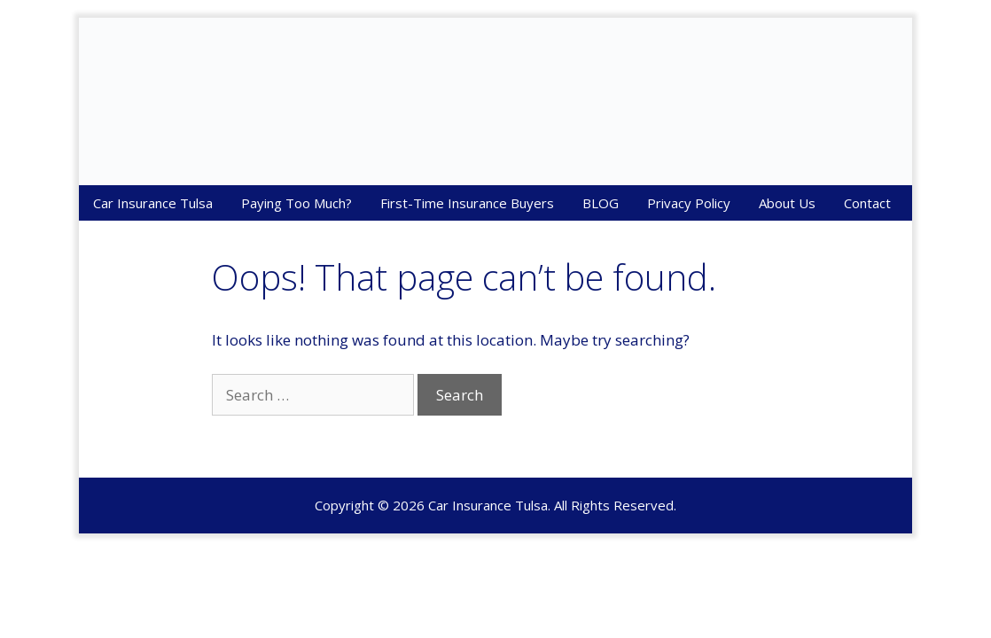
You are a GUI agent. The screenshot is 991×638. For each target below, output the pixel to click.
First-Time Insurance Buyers (467, 203)
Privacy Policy (688, 203)
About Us (787, 203)
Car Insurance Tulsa (153, 203)
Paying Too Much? (296, 203)
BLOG (600, 203)
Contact (867, 203)
